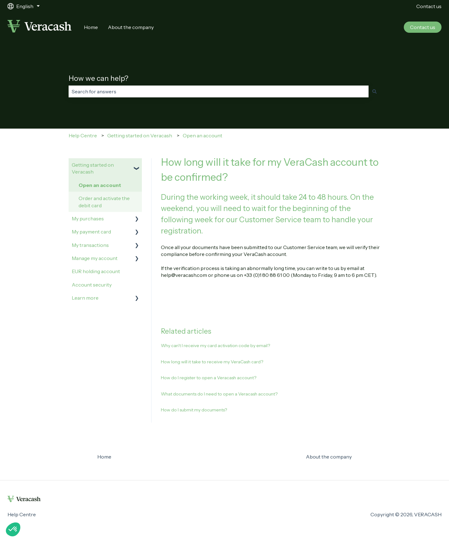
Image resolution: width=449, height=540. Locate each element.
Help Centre (83, 135)
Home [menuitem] (104, 457)
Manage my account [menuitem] (95, 258)
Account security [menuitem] (92, 285)
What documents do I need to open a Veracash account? (219, 394)
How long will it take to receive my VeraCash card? (212, 362)
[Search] (374, 91)
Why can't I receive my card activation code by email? (215, 345)
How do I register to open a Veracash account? (208, 377)
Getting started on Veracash (139, 135)
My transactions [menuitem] (90, 245)
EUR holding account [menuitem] (96, 271)
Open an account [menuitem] (100, 185)
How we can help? (98, 78)
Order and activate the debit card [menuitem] (104, 201)
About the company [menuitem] (329, 457)
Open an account (202, 135)
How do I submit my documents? (194, 410)
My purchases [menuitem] (88, 218)
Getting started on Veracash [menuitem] (93, 168)
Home (91, 27)
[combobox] (219, 91)
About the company (131, 27)
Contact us (429, 6)
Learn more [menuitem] (85, 298)
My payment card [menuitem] (91, 231)
